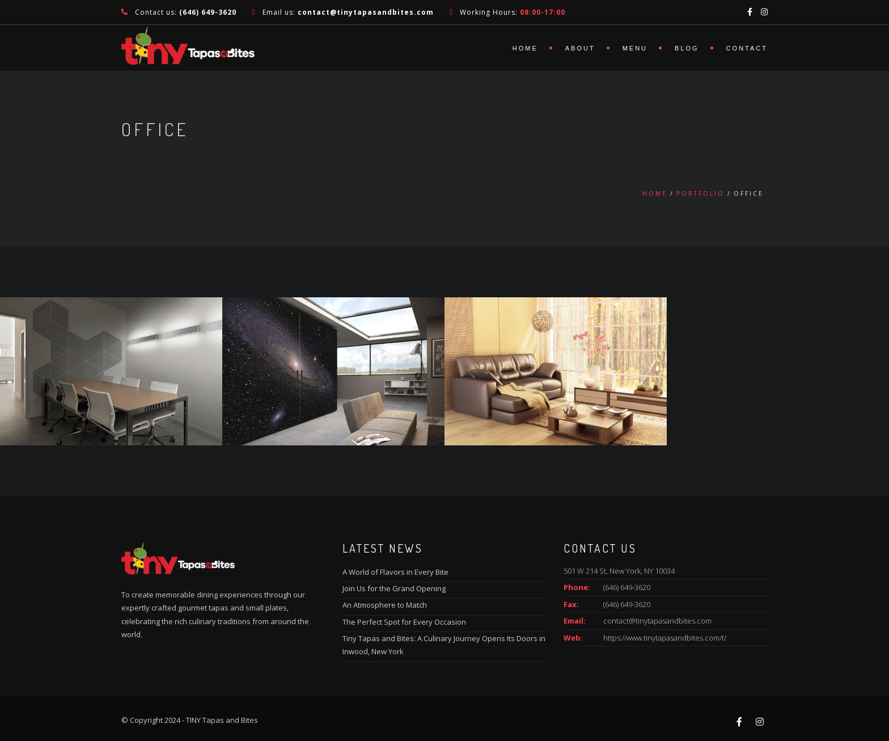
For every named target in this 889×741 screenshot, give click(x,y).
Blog (687, 48)
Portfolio (700, 193)
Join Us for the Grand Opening (394, 588)
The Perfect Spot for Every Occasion (404, 622)
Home (525, 48)
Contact (747, 48)
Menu (635, 48)
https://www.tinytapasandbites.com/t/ (664, 638)
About (580, 48)
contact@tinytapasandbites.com (657, 621)
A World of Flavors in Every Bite (395, 572)
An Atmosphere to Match (384, 605)
